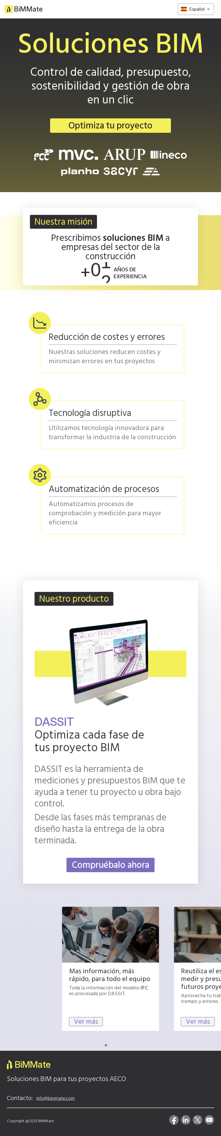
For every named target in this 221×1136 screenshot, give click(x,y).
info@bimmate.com (55, 1098)
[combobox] (197, 9)
